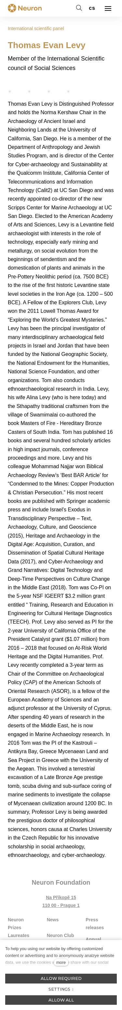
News (53, 919)
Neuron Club (60, 935)
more (61, 962)
